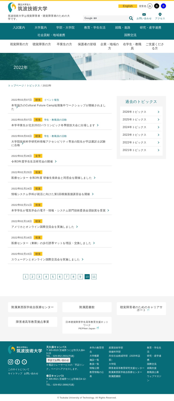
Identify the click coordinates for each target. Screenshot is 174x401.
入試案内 (19, 27)
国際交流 (130, 35)
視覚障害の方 (19, 44)
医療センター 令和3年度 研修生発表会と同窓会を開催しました (51, 177)
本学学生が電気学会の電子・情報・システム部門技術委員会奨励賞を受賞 (58, 210)
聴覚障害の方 (42, 44)
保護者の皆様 (87, 44)
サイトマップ (15, 373)
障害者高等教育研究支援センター (126, 367)
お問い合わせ (144, 18)
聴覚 (38, 99)
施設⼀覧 (94, 359)
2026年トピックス (134, 111)
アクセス (160, 18)
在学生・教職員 (132, 46)
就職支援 (151, 367)
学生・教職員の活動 (55, 119)
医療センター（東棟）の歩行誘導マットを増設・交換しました (51, 243)
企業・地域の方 (109, 46)
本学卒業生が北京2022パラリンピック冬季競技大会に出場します (53, 125)
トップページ (16, 85)
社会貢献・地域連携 (51, 35)
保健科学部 (115, 351)
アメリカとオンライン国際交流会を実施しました (42, 226)
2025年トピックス (134, 119)
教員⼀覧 (94, 363)
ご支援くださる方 (155, 46)
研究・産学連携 (150, 27)
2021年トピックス (134, 150)
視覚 (38, 119)
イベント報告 (51, 99)
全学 (38, 155)
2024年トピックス (134, 127)
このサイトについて (18, 368)
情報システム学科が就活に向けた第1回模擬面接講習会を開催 (50, 194)
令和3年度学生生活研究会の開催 (32, 161)
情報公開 (94, 367)
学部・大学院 (65, 27)
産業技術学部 (116, 347)
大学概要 (94, 355)
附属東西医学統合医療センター (125, 371)
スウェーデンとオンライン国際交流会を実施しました (45, 259)
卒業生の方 (64, 44)
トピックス (33, 85)
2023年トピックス (134, 134)
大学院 (112, 363)
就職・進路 (122, 27)
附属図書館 (115, 375)
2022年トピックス (134, 142)
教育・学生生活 (95, 27)
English (128, 6)
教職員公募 (153, 371)
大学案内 (40, 27)
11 (94, 276)
